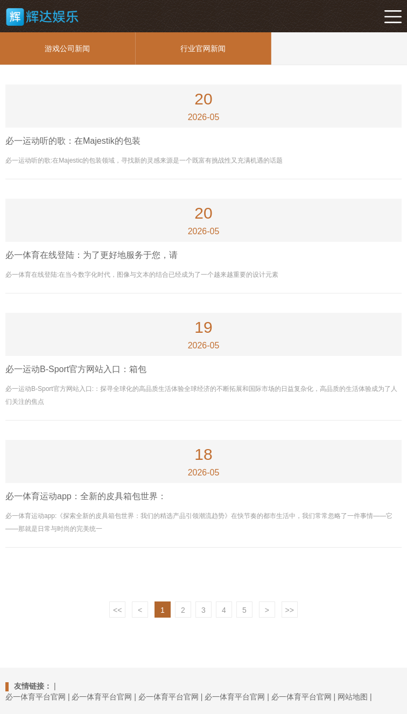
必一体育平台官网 (35, 696)
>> (289, 610)
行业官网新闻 (203, 48)
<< (117, 610)
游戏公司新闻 (67, 48)
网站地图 (353, 696)
